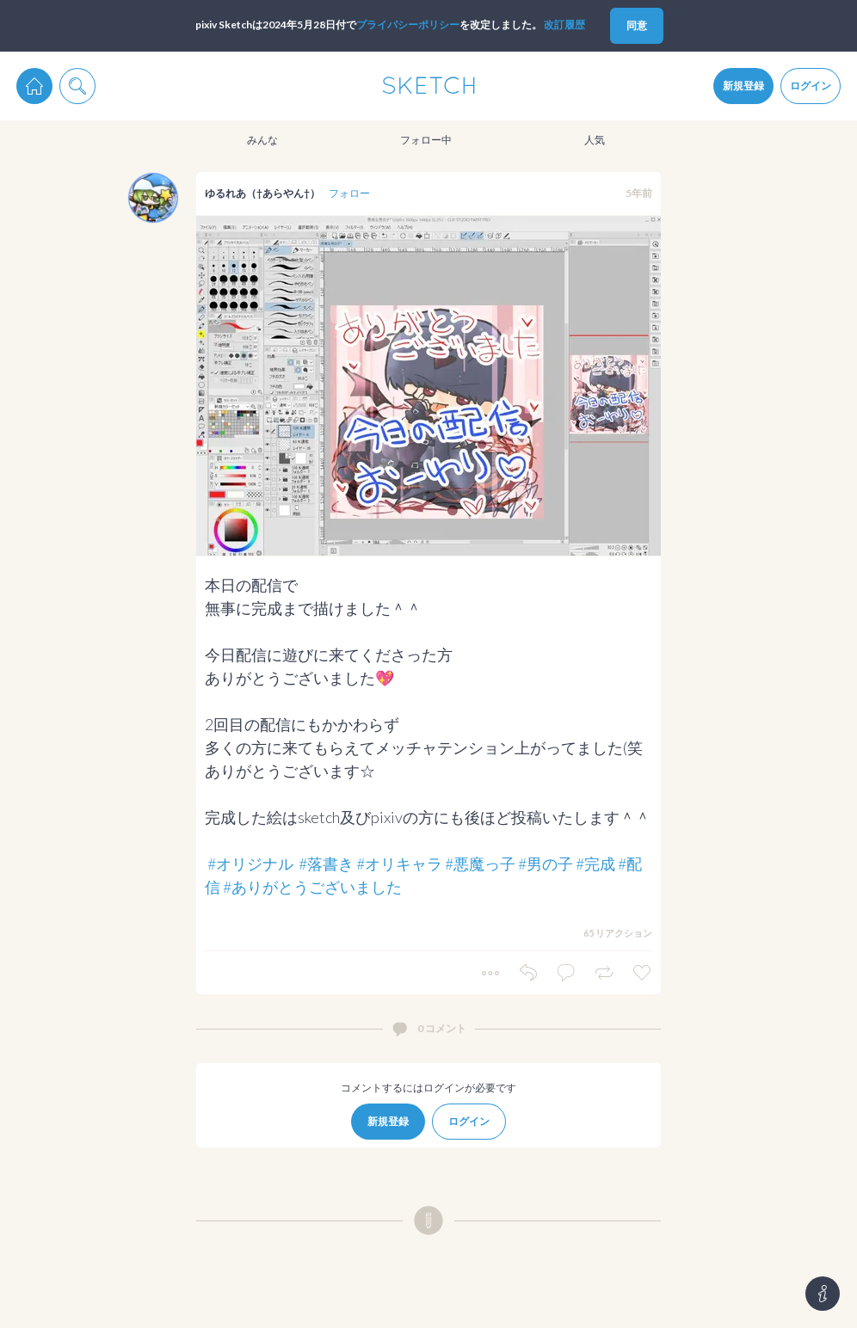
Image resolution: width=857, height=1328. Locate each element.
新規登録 (743, 85)
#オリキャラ (399, 863)
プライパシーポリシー (407, 24)
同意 (636, 25)
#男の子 (545, 863)
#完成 (595, 863)
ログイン (810, 85)
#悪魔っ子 (480, 863)
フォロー (349, 193)
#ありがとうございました (312, 886)
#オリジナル (250, 863)
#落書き (326, 863)
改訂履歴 (564, 24)
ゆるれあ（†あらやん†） (262, 193)
